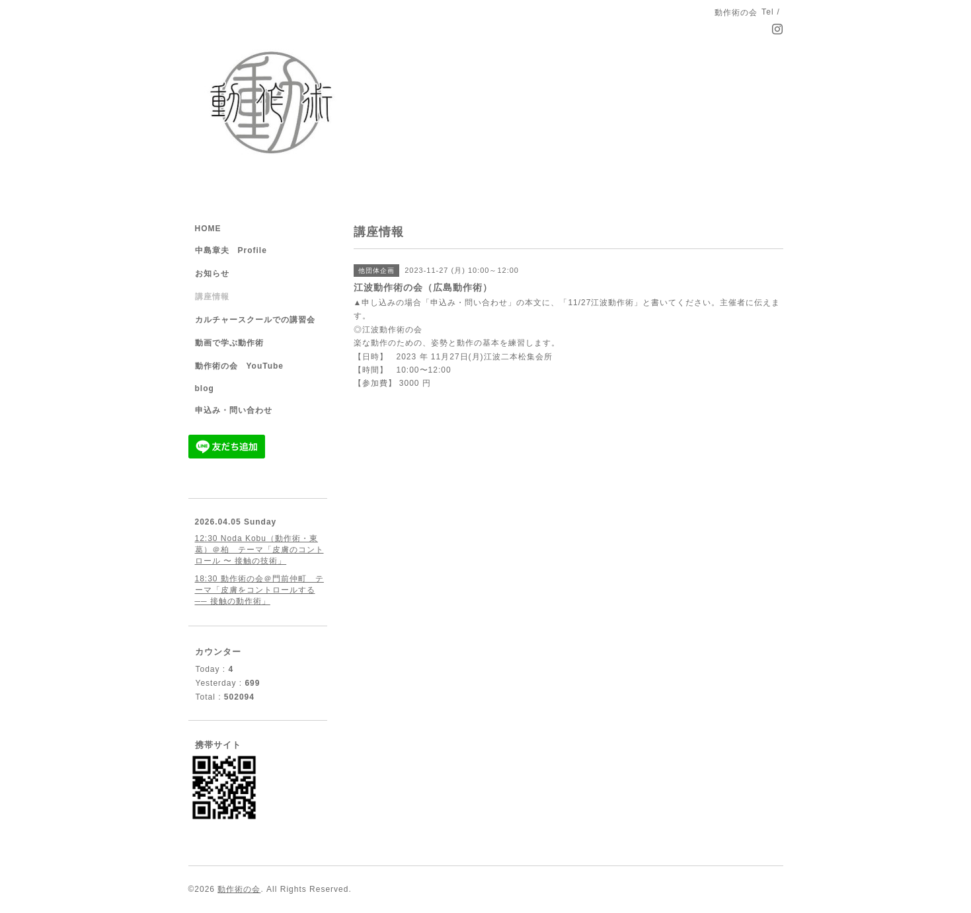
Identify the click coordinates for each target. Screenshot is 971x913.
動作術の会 (238, 889)
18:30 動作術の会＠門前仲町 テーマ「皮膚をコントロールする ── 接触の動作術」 (259, 590)
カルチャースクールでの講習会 (255, 319)
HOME (208, 228)
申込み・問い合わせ (233, 410)
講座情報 (212, 296)
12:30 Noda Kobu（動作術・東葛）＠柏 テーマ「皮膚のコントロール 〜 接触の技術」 (259, 550)
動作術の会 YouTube (239, 366)
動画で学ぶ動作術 (229, 342)
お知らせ (212, 273)
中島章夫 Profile (231, 250)
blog (204, 388)
